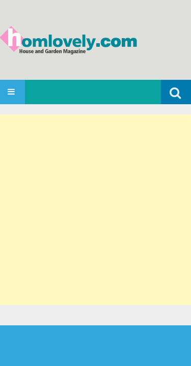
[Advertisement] (95, 209)
